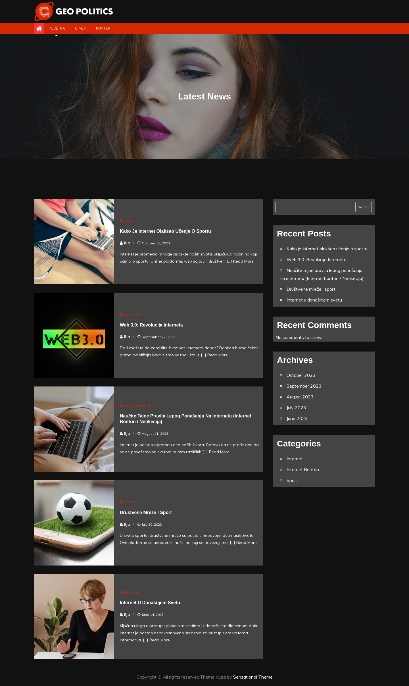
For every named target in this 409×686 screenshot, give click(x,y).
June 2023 (297, 418)
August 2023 (300, 397)
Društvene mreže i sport (146, 512)
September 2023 (304, 386)
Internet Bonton (139, 405)
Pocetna (57, 28)
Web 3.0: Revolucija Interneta (151, 325)
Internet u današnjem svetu (150, 602)
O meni (80, 28)
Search (364, 207)
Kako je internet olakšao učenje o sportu (165, 231)
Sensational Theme (253, 677)
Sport (130, 220)
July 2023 (296, 407)
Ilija (127, 243)
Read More (243, 261)
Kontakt (104, 28)
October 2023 (301, 375)
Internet (132, 314)
